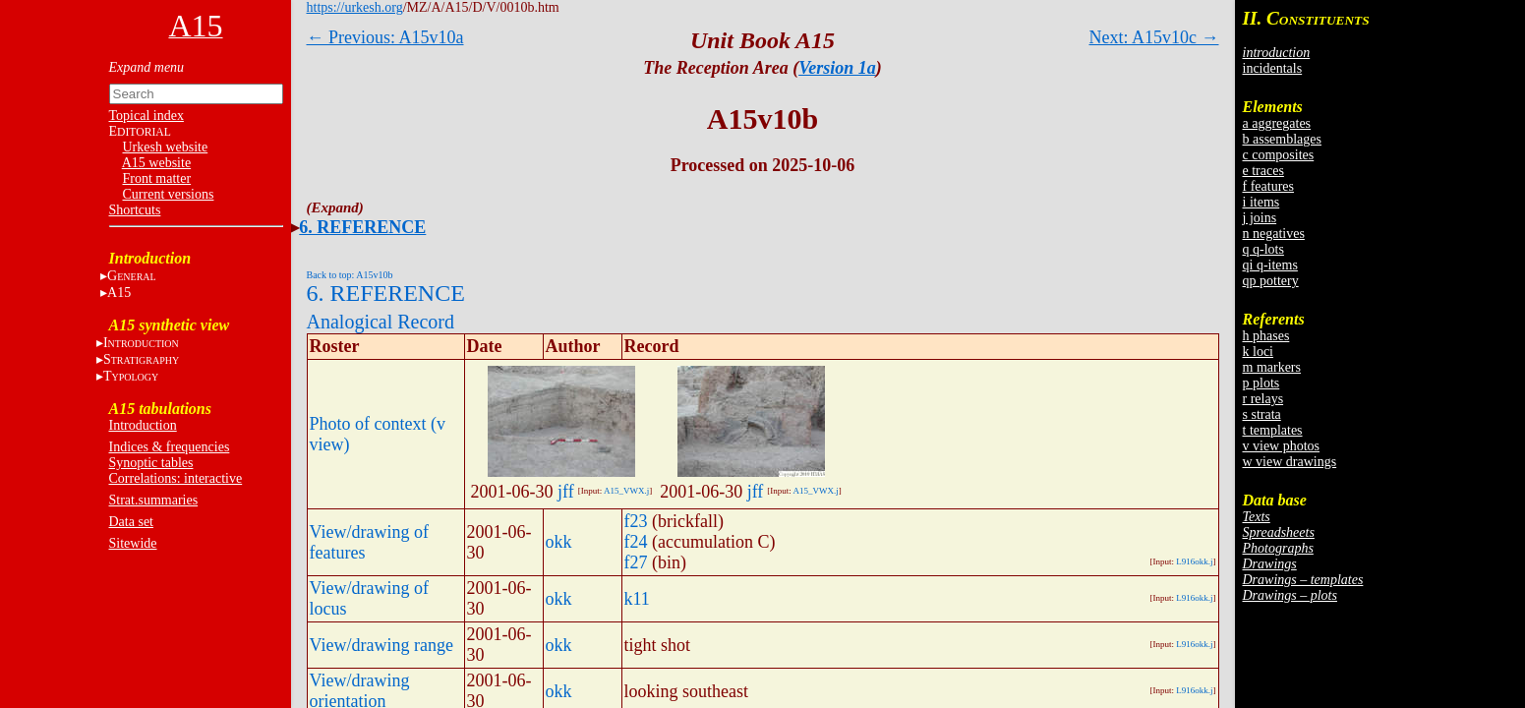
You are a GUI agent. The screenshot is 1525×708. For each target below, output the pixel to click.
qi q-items (1270, 265)
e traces (1263, 170)
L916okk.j (1194, 561)
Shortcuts (135, 210)
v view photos (1281, 446)
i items (1261, 202)
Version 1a (837, 68)
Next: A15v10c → (1154, 37)
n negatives (1274, 233)
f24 (636, 542)
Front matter (157, 178)
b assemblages (1282, 139)
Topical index (146, 115)
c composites (1279, 155)
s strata (1262, 414)
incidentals (1273, 68)
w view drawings (1290, 461)
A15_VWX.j (626, 491)
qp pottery (1271, 280)
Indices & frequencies (169, 447)
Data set (131, 521)
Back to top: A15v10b (350, 274)
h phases (1266, 335)
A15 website (156, 162)
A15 (119, 292)
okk (559, 542)
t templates (1273, 430)
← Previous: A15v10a (385, 37)
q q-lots (1263, 249)
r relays (1263, 398)
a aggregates (1277, 123)
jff (565, 492)
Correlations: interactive (176, 478)
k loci (1258, 351)
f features (1268, 186)
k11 (637, 599)
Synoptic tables (151, 462)
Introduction (143, 425)
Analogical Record (381, 321)
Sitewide (133, 543)
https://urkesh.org (355, 7)
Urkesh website (165, 147)
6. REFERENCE (362, 227)
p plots (1261, 383)
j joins (1260, 217)
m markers (1272, 367)
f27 (636, 562)
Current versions (168, 194)
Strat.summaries (154, 500)
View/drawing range (381, 645)
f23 (636, 521)
